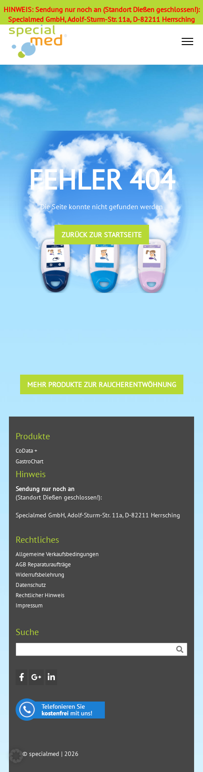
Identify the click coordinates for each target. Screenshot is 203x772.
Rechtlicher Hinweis (40, 595)
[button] (187, 41)
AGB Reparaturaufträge (43, 564)
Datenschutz (31, 585)
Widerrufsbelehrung (40, 574)
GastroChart (29, 461)
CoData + (26, 450)
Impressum (29, 605)
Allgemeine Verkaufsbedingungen (57, 554)
